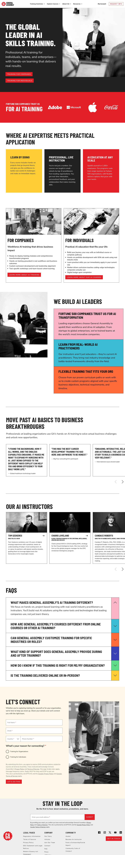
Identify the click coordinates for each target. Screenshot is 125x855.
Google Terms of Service (38, 827)
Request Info (116, 4)
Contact (47, 846)
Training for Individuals (18, 757)
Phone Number (28, 739)
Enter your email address (41, 817)
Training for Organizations (19, 751)
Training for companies (19, 74)
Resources (77, 4)
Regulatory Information (32, 836)
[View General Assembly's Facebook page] (99, 832)
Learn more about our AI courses (84, 277)
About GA (65, 4)
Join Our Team (49, 842)
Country (10, 739)
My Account (102, 4)
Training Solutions (36, 4)
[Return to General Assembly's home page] (7, 840)
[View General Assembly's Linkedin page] (121, 832)
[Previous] (115, 481)
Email (9, 731)
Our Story (48, 836)
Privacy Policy (19, 769)
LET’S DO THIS (13, 782)
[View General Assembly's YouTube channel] (115, 832)
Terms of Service (33, 769)
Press (46, 852)
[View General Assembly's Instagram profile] (105, 832)
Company (48, 832)
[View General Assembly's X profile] (110, 832)
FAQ (45, 849)
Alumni (68, 836)
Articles (47, 839)
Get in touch (113, 839)
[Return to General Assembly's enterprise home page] (8, 4)
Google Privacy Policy (45, 774)
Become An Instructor (74, 839)
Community (71, 832)
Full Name (11, 722)
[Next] (122, 481)
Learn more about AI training (24, 275)
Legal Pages (29, 832)
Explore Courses (52, 4)
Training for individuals (19, 81)
